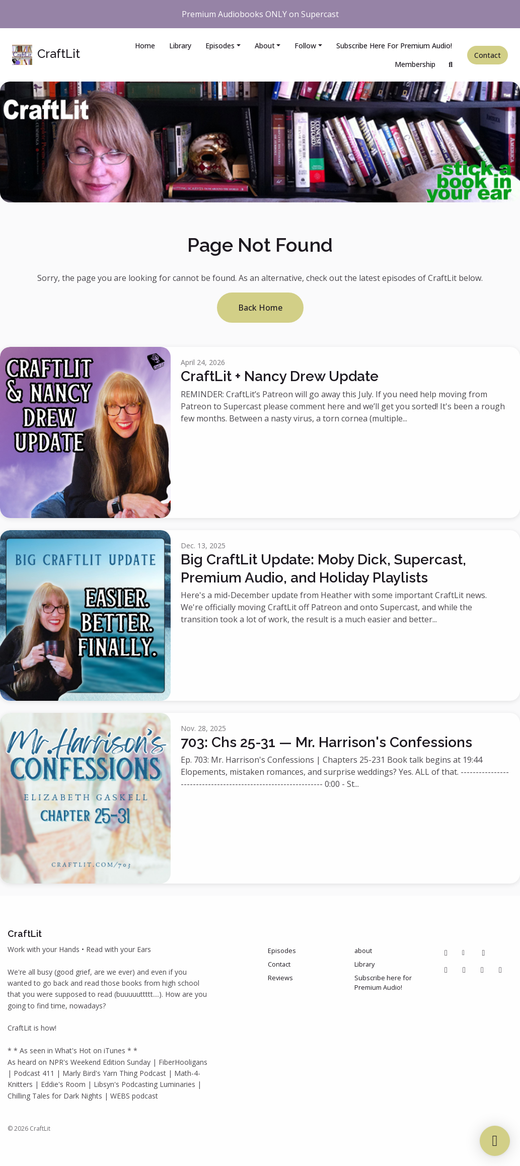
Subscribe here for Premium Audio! (394, 45)
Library (180, 45)
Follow (305, 45)
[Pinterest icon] (483, 952)
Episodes (220, 45)
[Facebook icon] (446, 952)
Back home (260, 307)
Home (145, 45)
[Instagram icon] (446, 969)
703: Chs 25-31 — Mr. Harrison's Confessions (326, 742)
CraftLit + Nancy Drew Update (280, 376)
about (265, 45)
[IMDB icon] (482, 969)
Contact (487, 55)
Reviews (280, 977)
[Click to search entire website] (451, 64)
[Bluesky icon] (500, 969)
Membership (415, 64)
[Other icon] (465, 952)
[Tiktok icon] (464, 969)
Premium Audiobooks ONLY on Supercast (260, 14)
